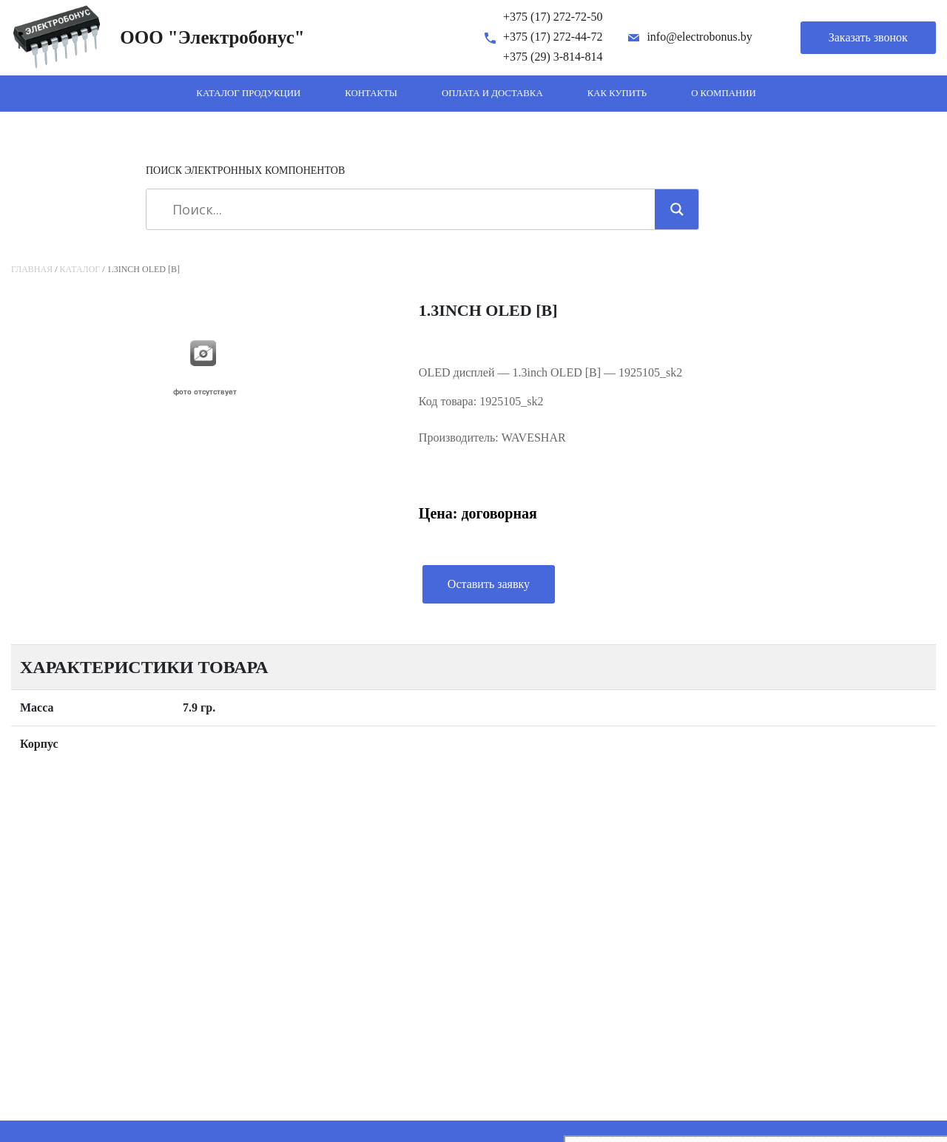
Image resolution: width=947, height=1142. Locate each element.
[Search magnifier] (677, 209)
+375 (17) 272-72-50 (552, 16)
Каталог (80, 269)
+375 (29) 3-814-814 (552, 56)
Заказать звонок (868, 37)
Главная (32, 269)
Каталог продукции (248, 93)
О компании (723, 93)
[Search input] (405, 209)
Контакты (371, 93)
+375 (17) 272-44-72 (552, 36)
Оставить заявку (489, 584)
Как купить (617, 93)
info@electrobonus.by (699, 36)
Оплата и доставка (492, 93)
